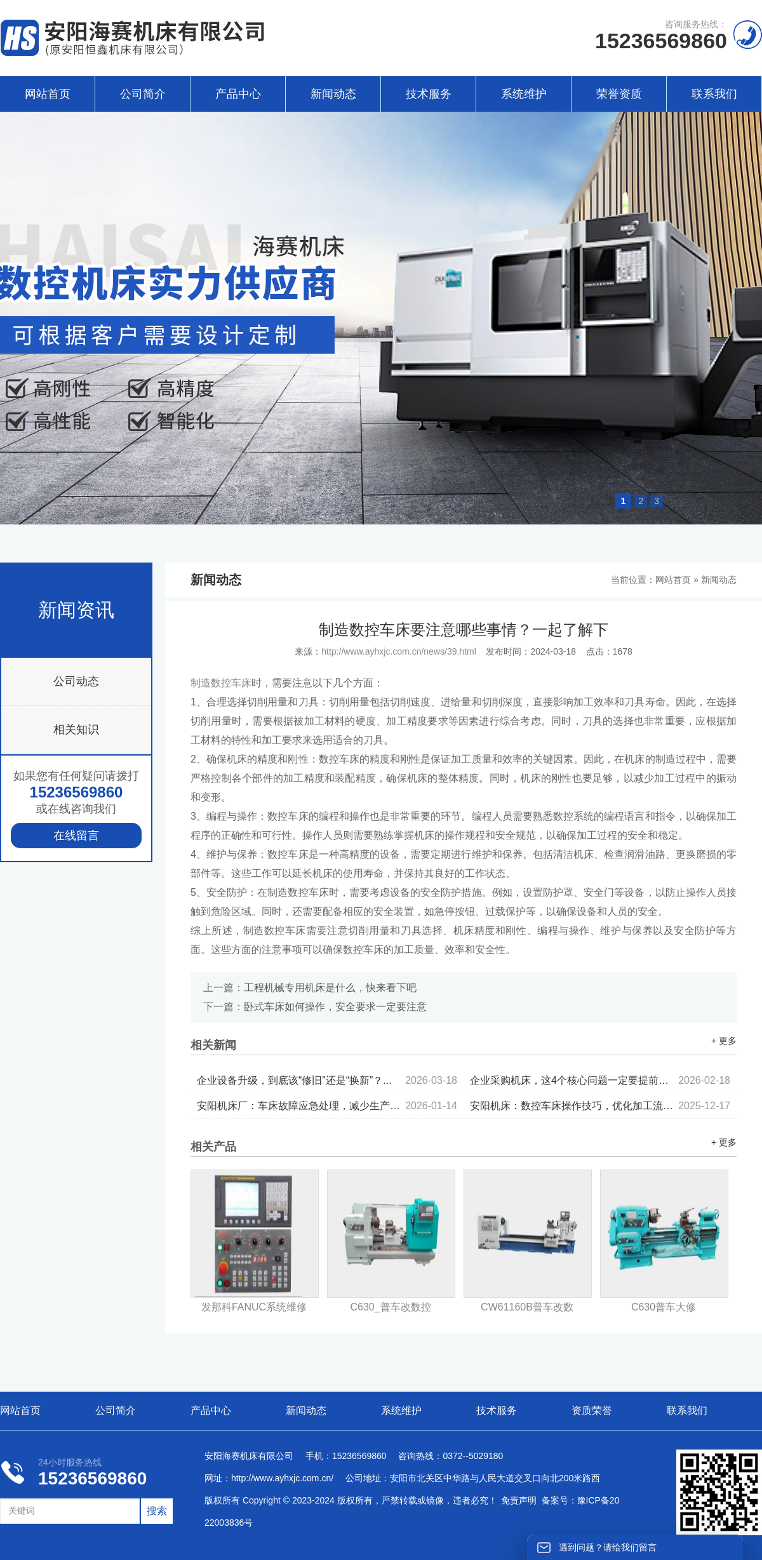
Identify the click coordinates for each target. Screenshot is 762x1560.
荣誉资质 (619, 94)
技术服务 (428, 94)
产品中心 (238, 94)
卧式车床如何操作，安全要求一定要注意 (335, 1006)
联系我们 (714, 94)
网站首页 (47, 94)
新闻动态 (333, 94)
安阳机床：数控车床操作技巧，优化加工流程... (600, 1106)
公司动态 (76, 681)
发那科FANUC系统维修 (254, 1307)
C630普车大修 (663, 1307)
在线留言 (76, 835)
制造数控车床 (220, 682)
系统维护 (524, 94)
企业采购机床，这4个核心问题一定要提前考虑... (600, 1080)
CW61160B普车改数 (527, 1307)
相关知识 (76, 729)
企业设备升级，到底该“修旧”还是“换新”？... (327, 1080)
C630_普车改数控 (390, 1307)
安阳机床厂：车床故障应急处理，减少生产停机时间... (327, 1106)
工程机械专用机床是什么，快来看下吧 (330, 987)
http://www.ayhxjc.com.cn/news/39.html (398, 651)
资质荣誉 (592, 1410)
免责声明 (519, 1500)
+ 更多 (724, 1041)
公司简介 (143, 94)
